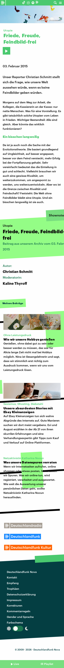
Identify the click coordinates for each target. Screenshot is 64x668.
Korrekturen (14, 605)
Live (16, 663)
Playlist (48, 663)
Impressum (14, 600)
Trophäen (13, 588)
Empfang (13, 583)
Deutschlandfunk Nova (22, 571)
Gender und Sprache (20, 616)
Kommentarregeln (18, 611)
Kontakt (12, 577)
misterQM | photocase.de (50, 20)
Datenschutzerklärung (21, 594)
